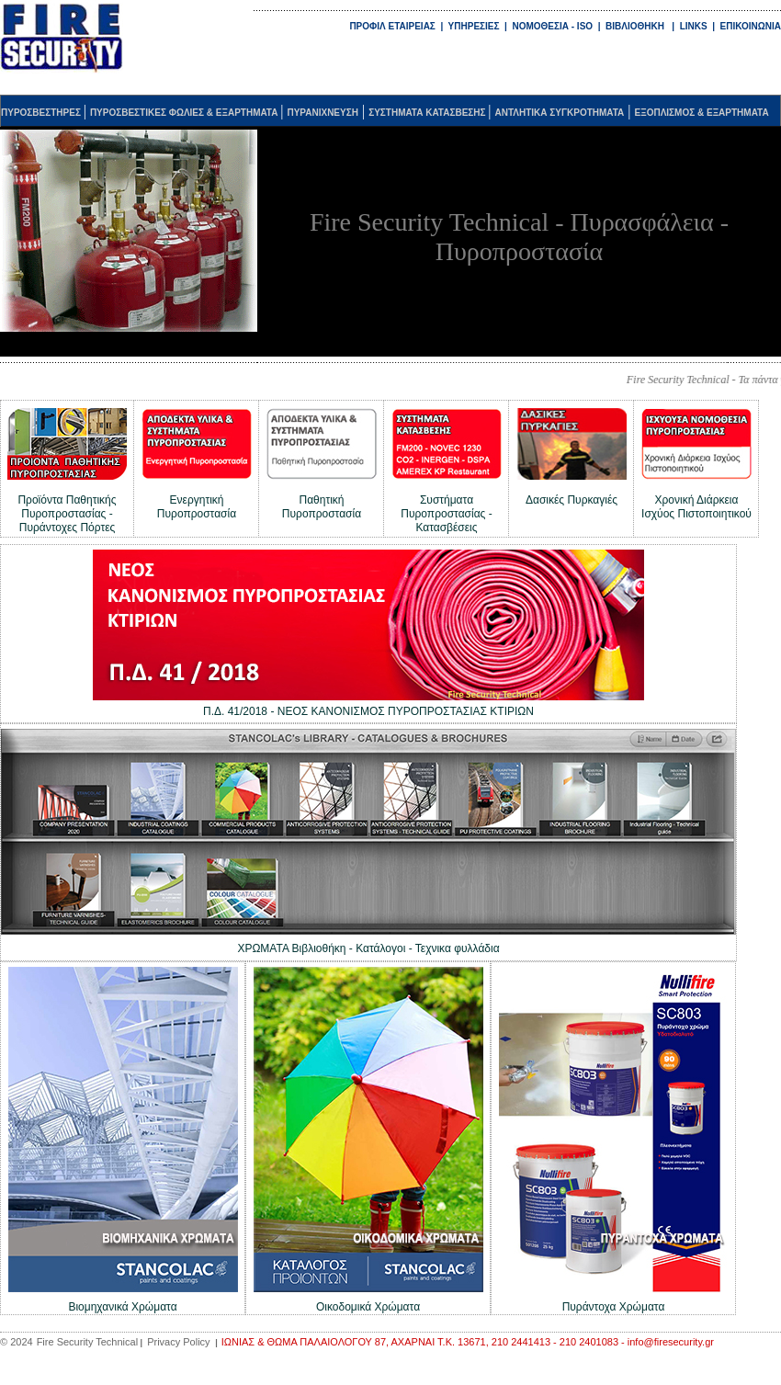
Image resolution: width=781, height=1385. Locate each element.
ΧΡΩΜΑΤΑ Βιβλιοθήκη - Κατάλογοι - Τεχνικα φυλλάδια (368, 948)
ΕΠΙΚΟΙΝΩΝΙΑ (750, 26)
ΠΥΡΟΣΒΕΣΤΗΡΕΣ (42, 113)
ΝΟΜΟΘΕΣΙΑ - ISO (552, 26)
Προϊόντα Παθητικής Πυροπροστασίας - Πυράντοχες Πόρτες (66, 514)
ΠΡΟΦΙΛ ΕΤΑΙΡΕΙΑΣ (392, 26)
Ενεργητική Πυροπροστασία (196, 507)
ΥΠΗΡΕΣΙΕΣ (475, 26)
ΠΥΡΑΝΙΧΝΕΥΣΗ (322, 113)
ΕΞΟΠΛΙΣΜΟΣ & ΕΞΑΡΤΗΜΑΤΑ (702, 113)
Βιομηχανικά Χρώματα (122, 1306)
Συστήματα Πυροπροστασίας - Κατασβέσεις (446, 514)
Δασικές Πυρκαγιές (571, 500)
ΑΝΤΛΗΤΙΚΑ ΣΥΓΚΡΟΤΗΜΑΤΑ (560, 113)
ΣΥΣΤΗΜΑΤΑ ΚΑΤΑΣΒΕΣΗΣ (428, 113)
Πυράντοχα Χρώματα (613, 1306)
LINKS (693, 26)
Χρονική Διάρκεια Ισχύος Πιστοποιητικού (696, 507)
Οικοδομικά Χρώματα (368, 1306)
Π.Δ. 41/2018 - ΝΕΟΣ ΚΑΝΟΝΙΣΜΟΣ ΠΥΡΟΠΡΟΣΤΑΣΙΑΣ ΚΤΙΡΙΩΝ (368, 711)
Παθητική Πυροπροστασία (321, 507)
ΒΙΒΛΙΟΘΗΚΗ (635, 26)
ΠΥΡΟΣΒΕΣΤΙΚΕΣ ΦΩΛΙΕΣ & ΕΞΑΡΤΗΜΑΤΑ (185, 113)
